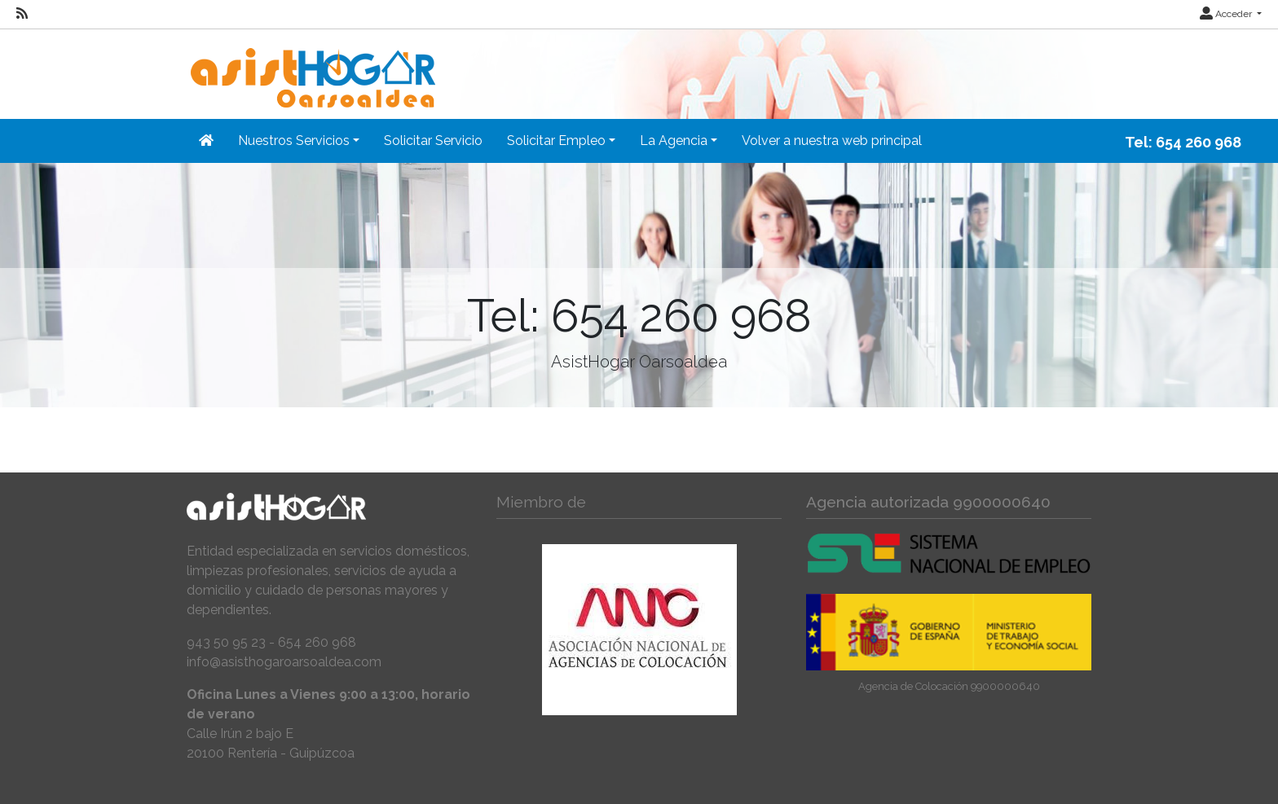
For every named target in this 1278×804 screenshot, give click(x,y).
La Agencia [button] (673, 140)
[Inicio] (311, 67)
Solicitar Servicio (433, 140)
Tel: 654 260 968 (1183, 142)
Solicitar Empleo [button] (556, 140)
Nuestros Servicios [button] (294, 140)
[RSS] (22, 14)
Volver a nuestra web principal (832, 140)
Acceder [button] (1227, 14)
